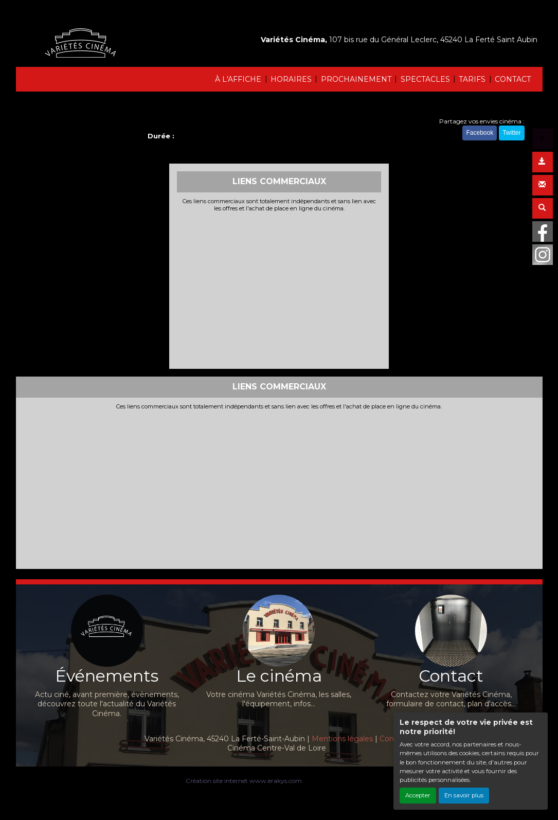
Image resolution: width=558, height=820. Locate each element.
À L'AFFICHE (238, 79)
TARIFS (472, 79)
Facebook (479, 132)
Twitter (511, 132)
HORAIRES (291, 79)
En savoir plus (463, 795)
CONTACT (513, 79)
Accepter (417, 795)
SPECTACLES (425, 79)
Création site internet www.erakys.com (244, 781)
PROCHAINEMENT (356, 79)
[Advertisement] (279, 289)
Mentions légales (342, 738)
